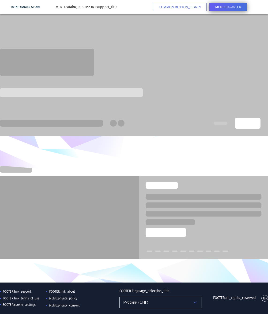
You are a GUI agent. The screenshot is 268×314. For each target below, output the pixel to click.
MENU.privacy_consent (64, 305)
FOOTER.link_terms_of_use (21, 298)
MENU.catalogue (70, 7)
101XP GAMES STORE (26, 7)
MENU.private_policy (63, 298)
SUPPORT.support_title (99, 7)
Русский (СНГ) (135, 302)
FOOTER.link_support (17, 292)
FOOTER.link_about (62, 292)
